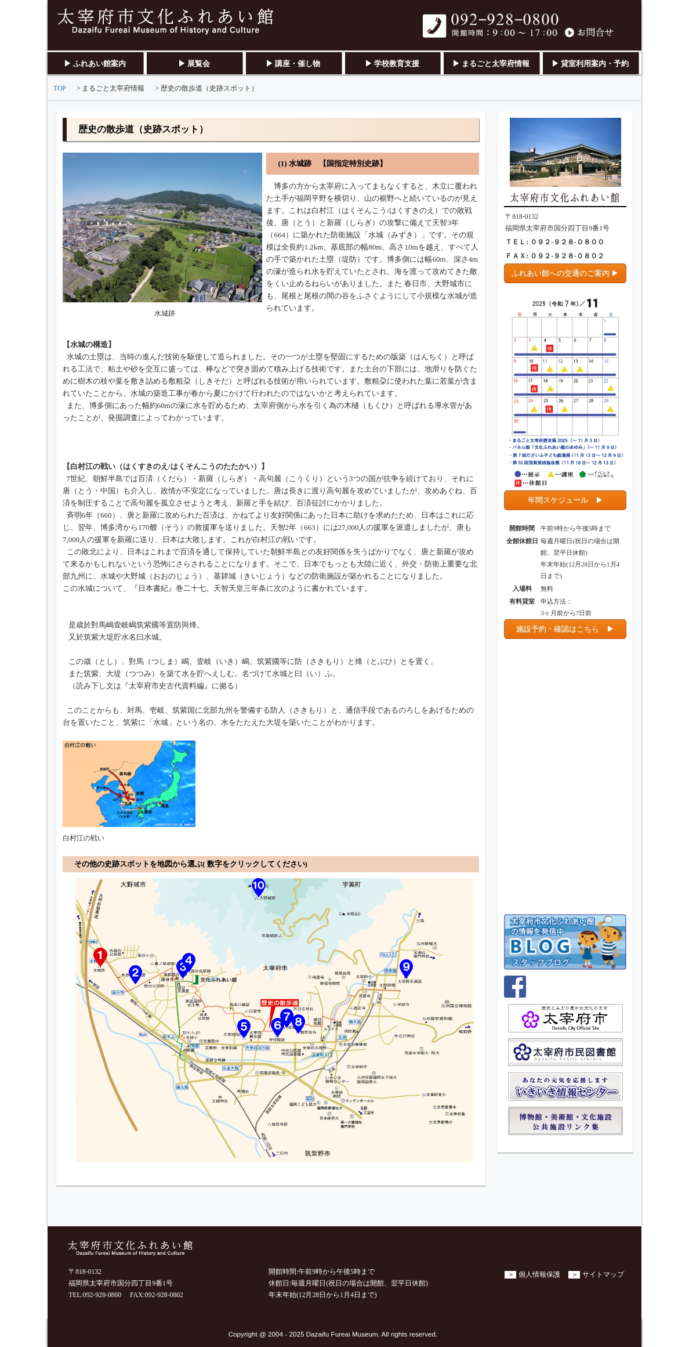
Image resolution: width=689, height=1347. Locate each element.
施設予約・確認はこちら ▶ (565, 628)
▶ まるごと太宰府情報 (491, 63)
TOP (59, 88)
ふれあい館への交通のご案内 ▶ (565, 273)
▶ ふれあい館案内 (95, 63)
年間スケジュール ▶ (565, 500)
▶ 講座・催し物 (293, 63)
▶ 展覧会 (194, 63)
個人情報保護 (539, 1275)
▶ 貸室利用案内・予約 (590, 63)
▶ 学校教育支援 (392, 63)
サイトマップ (603, 1275)
